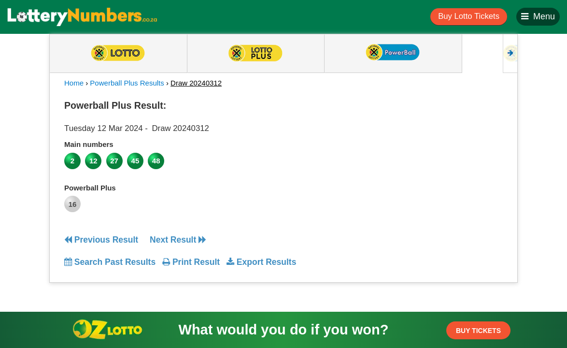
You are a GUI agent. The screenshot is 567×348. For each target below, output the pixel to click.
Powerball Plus (90, 188)
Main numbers (88, 144)
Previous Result (101, 240)
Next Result (178, 240)
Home (74, 83)
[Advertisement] (447, 156)
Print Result (191, 262)
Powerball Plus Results (127, 83)
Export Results (261, 262)
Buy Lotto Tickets (468, 16)
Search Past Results (110, 262)
